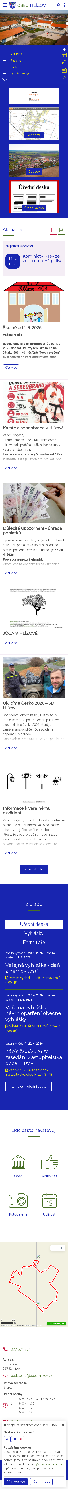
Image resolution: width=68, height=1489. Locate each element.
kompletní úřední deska (28, 1086)
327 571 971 (21, 1349)
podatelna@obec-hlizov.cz (31, 1376)
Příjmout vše (15, 1481)
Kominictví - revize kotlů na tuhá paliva (43, 258)
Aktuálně (16, 54)
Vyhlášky (34, 933)
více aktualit (34, 869)
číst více (11, 367)
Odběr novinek (20, 74)
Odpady (34, 171)
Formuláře (34, 942)
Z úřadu (16, 61)
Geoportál (34, 135)
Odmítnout (41, 1481)
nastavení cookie (49, 1464)
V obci (15, 67)
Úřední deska (34, 208)
